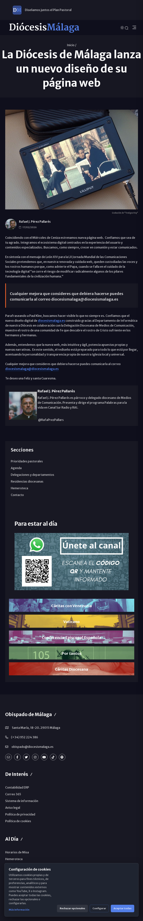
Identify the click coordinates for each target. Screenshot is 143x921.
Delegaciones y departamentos (32, 475)
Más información (19, 909)
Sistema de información (21, 801)
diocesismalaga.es (51, 320)
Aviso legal (12, 807)
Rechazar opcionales (72, 908)
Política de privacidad (20, 814)
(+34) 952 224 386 (24, 737)
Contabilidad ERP (17, 787)
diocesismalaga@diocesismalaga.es (32, 369)
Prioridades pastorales (27, 461)
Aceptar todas (122, 908)
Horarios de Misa (17, 852)
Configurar (99, 908)
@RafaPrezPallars (51, 420)
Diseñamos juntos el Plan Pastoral (48, 10)
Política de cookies (18, 821)
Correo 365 (13, 794)
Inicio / (71, 45)
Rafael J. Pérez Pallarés (35, 221)
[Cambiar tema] (122, 27)
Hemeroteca (19, 488)
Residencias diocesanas (27, 481)
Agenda (16, 468)
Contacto (17, 495)
